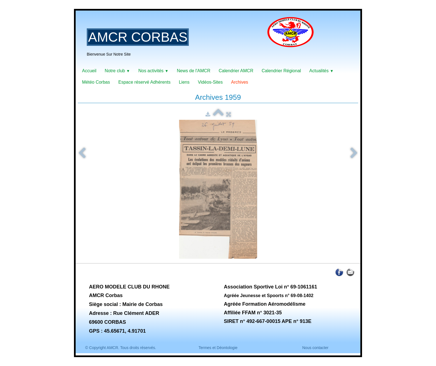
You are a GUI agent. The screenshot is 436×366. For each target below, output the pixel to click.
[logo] (202, 40)
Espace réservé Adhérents (144, 82)
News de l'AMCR (193, 70)
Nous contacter (315, 347)
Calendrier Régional (281, 70)
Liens (184, 82)
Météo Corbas (96, 82)
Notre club (117, 70)
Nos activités (153, 70)
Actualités (321, 70)
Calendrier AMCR (236, 70)
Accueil (89, 70)
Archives (239, 82)
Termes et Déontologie (218, 347)
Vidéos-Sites (210, 82)
